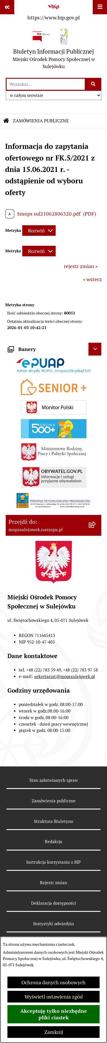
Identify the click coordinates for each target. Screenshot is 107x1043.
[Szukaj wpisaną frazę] (93, 84)
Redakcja (53, 841)
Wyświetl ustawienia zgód (54, 996)
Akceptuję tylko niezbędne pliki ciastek (53, 1014)
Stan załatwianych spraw (53, 780)
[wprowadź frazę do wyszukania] (46, 84)
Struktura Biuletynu (53, 821)
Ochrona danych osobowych (53, 982)
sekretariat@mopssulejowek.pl (64, 676)
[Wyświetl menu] (100, 7)
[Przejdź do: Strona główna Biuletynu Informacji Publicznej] (6, 120)
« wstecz (92, 279)
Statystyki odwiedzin (53, 923)
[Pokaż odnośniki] (7, 7)
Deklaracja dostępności (53, 903)
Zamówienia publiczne (54, 800)
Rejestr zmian (53, 882)
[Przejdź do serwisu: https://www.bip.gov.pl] (53, 11)
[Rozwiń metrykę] (39, 230)
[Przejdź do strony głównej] (53, 50)
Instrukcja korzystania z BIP (53, 862)
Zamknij (53, 1032)
